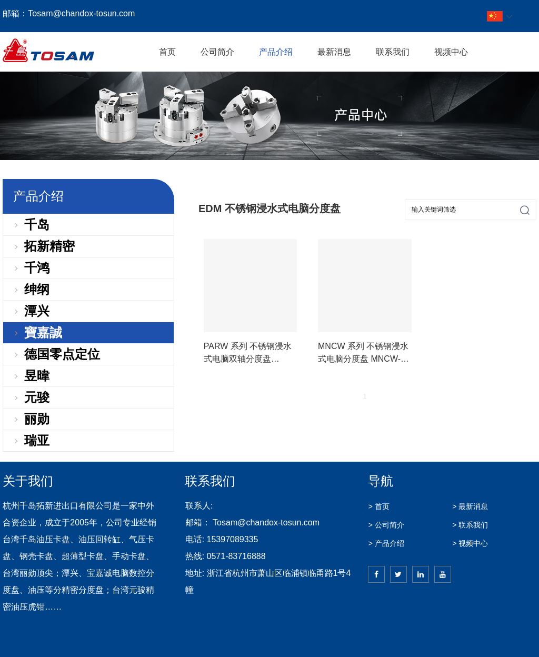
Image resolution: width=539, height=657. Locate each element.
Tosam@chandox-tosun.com (81, 13)
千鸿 (36, 268)
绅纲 (36, 289)
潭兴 (36, 311)
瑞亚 (36, 440)
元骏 (36, 397)
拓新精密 (49, 246)
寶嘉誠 (43, 332)
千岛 (36, 224)
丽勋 (36, 419)
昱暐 (36, 376)
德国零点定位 (62, 354)
